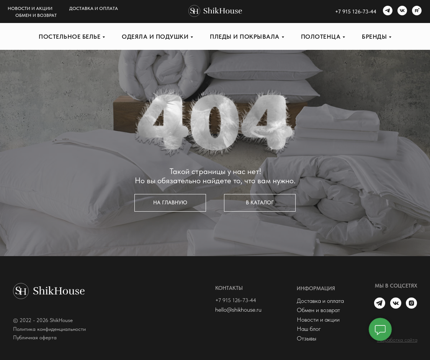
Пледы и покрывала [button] (245, 36)
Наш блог (309, 328)
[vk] (401, 11)
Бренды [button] (374, 36)
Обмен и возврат (36, 15)
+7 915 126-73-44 (235, 300)
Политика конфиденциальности (49, 329)
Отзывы (306, 338)
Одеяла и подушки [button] (155, 36)
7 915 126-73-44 (357, 11)
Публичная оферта (35, 337)
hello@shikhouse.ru (238, 309)
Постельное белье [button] (69, 36)
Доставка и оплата (93, 8)
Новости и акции (30, 8)
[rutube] (416, 11)
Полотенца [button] (321, 36)
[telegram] (386, 11)
